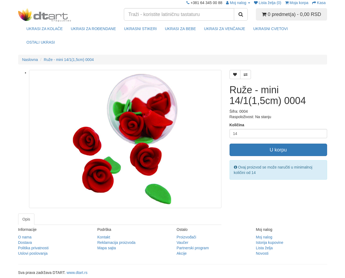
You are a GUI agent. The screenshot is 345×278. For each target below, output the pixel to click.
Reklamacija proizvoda (116, 242)
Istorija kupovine (269, 242)
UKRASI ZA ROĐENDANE (93, 29)
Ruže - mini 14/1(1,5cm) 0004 (69, 59)
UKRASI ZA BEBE (180, 29)
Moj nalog (264, 237)
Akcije (182, 253)
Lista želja (264, 248)
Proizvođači (186, 237)
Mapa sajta (106, 248)
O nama (25, 237)
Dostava (25, 242)
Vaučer (182, 242)
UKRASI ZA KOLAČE (45, 29)
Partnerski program (193, 248)
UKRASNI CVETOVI (270, 29)
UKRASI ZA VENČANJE (224, 29)
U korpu (278, 150)
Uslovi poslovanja (33, 253)
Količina (237, 125)
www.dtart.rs (77, 272)
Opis (26, 219)
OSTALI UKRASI (41, 42)
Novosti (262, 253)
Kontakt (103, 237)
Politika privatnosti (33, 248)
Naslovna (30, 59)
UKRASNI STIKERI (140, 29)
